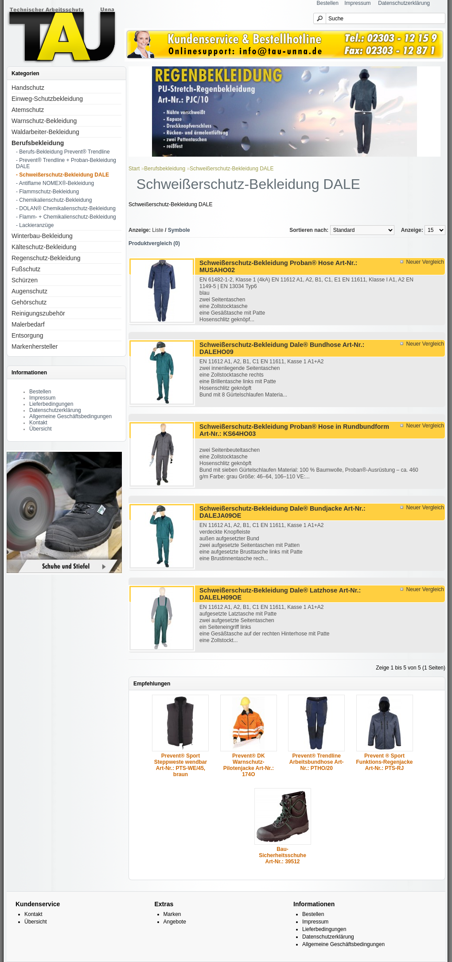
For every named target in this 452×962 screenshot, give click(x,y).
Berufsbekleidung (38, 142)
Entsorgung (27, 335)
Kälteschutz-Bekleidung (44, 246)
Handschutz (28, 87)
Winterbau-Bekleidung (42, 235)
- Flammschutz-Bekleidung (47, 192)
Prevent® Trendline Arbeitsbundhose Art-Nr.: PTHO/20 (316, 762)
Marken (172, 914)
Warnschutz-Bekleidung (44, 120)
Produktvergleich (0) (154, 243)
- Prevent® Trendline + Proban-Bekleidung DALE (66, 163)
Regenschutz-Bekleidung (46, 258)
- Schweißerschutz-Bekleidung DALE (62, 175)
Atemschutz (28, 109)
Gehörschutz (29, 302)
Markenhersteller (35, 346)
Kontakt (38, 422)
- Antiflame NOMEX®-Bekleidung (55, 183)
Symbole (179, 230)
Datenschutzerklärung (404, 3)
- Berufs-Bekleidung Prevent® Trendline (63, 152)
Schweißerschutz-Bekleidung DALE (231, 168)
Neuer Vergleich (425, 262)
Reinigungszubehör (38, 313)
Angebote (175, 922)
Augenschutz (29, 291)
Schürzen (25, 280)
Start (134, 168)
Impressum (357, 3)
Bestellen (328, 3)
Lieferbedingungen (51, 404)
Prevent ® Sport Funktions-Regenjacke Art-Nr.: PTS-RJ (384, 762)
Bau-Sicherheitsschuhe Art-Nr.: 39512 (282, 855)
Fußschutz (26, 269)
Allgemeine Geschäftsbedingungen (70, 416)
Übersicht (40, 429)
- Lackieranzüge (35, 225)
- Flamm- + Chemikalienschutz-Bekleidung (66, 217)
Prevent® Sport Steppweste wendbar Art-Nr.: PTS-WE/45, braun (180, 765)
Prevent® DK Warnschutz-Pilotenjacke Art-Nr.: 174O (248, 765)
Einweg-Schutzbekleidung (47, 98)
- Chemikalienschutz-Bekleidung (54, 200)
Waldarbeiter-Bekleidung (45, 131)
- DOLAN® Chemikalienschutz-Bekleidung (66, 208)
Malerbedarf (28, 324)
